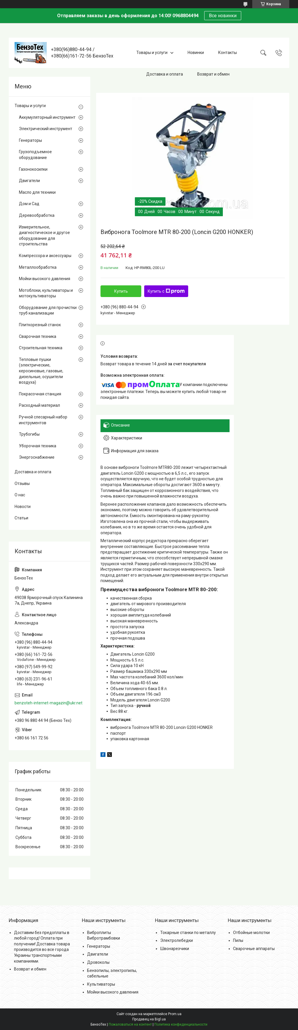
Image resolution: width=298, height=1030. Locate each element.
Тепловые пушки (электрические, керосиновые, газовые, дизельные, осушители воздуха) (41, 371)
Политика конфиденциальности (180, 1024)
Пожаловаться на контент (130, 1024)
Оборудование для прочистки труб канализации (48, 310)
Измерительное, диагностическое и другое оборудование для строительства (44, 236)
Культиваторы (101, 984)
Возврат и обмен (213, 74)
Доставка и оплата (164, 74)
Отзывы (22, 483)
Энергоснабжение (36, 457)
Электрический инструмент (45, 128)
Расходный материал (39, 405)
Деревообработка (36, 215)
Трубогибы (29, 434)
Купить (121, 291)
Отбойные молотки (251, 932)
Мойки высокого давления (44, 278)
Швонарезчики (174, 948)
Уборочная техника (37, 446)
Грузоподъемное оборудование (35, 154)
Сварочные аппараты (254, 948)
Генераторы (30, 140)
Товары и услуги (151, 52)
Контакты (227, 52)
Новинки (196, 52)
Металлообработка (38, 267)
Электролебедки (176, 940)
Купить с (166, 291)
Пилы (238, 940)
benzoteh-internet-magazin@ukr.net (48, 703)
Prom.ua (174, 1014)
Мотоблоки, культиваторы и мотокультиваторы (46, 293)
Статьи (21, 518)
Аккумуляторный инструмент (47, 117)
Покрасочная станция (40, 394)
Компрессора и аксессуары (45, 255)
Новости (23, 506)
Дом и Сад (29, 203)
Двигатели (29, 180)
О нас (20, 495)
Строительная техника (40, 347)
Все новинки (223, 15)
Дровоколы (98, 962)
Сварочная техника (37, 336)
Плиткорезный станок (40, 324)
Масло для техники (37, 192)
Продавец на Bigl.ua (149, 1019)
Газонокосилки (33, 169)
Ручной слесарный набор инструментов (43, 420)
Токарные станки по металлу (188, 932)
